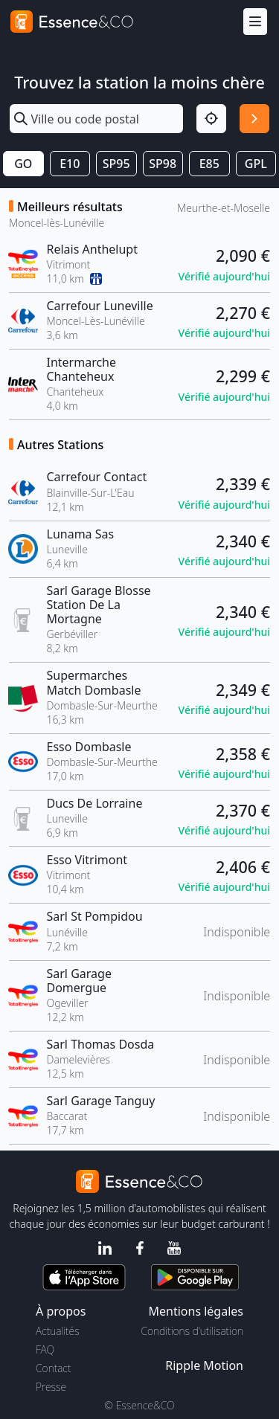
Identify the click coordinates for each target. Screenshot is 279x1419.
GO (23, 163)
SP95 (116, 163)
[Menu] (255, 22)
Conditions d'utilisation (192, 1331)
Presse (51, 1387)
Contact (53, 1368)
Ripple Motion (204, 1365)
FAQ (45, 1349)
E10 (70, 163)
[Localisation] (211, 119)
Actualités (58, 1331)
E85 (209, 163)
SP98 (162, 163)
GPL (256, 163)
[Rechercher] (254, 119)
